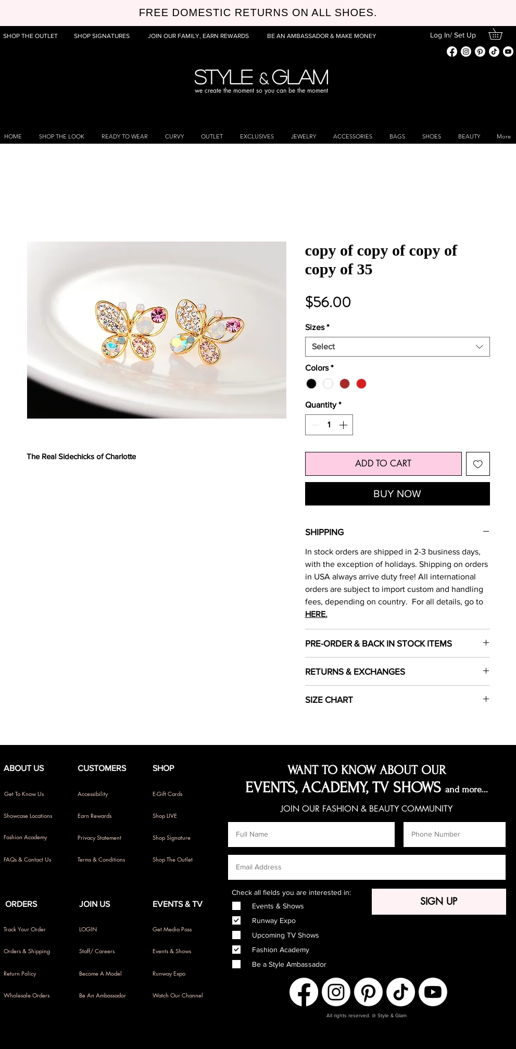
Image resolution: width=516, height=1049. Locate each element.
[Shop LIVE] (180, 816)
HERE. (316, 614)
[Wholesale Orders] (31, 995)
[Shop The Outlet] (180, 859)
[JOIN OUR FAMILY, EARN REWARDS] (199, 36)
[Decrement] (314, 425)
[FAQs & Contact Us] (31, 859)
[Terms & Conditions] (105, 859)
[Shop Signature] (180, 838)
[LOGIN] (107, 929)
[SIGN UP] (439, 902)
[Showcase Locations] (31, 816)
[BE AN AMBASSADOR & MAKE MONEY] (321, 36)
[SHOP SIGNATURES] (103, 36)
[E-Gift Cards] (180, 794)
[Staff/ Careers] (110, 951)
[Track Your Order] (31, 929)
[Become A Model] (107, 973)
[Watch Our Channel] (180, 995)
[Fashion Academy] (31, 837)
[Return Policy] (31, 973)
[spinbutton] (329, 425)
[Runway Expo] (180, 973)
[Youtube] (508, 51)
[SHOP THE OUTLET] (32, 36)
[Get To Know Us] (32, 794)
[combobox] (397, 347)
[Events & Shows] (180, 951)
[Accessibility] (105, 794)
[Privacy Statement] (105, 838)
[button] (500, 34)
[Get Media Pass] (176, 929)
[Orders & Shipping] (31, 951)
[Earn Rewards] (105, 816)
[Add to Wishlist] (478, 464)
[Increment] (344, 425)
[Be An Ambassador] (110, 995)
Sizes (317, 327)
